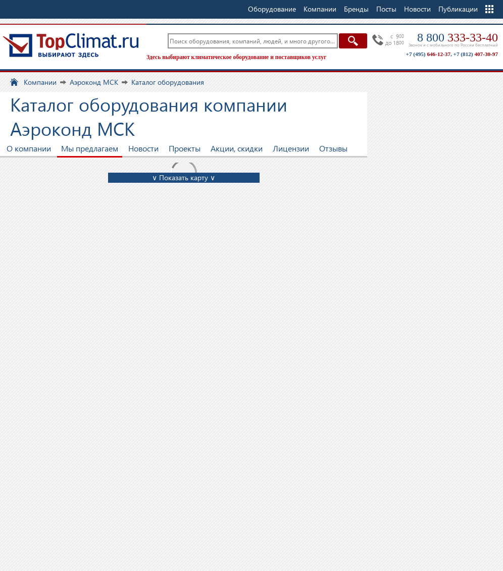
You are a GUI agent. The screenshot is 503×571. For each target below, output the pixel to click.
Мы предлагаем (89, 148)
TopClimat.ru (71, 45)
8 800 (457, 37)
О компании (29, 148)
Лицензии (291, 148)
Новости (417, 9)
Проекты (184, 148)
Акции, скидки (237, 148)
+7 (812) (476, 54)
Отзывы (333, 148)
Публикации (458, 9)
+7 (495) (428, 54)
